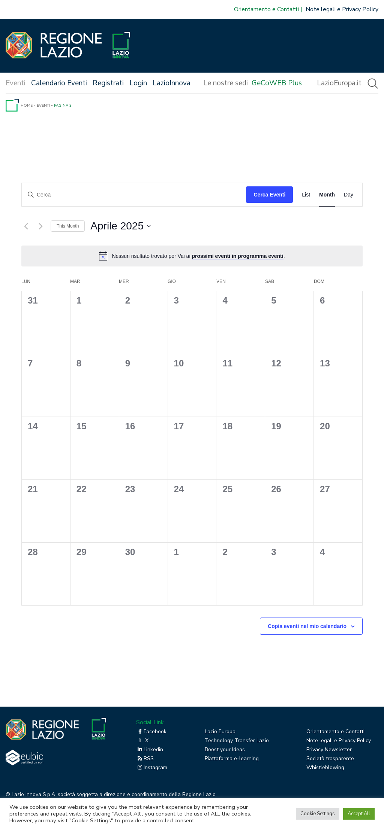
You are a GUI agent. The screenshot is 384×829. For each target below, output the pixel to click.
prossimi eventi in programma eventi (237, 256)
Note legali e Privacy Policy (342, 9)
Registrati (108, 83)
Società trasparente (330, 758)
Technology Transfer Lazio (237, 740)
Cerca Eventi (269, 195)
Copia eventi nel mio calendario (307, 626)
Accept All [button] (359, 813)
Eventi (43, 105)
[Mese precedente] (25, 226)
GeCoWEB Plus (277, 83)
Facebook (151, 731)
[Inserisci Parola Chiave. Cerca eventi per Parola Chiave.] (134, 195)
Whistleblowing (325, 767)
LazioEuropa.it (339, 83)
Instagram (151, 767)
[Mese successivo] (40, 226)
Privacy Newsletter (329, 749)
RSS (145, 758)
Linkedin (149, 749)
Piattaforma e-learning (232, 758)
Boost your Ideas (225, 749)
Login (138, 83)
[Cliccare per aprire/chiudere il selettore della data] (120, 226)
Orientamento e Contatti (266, 9)
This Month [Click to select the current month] (68, 226)
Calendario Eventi (59, 83)
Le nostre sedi (225, 83)
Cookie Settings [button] (317, 813)
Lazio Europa (220, 731)
